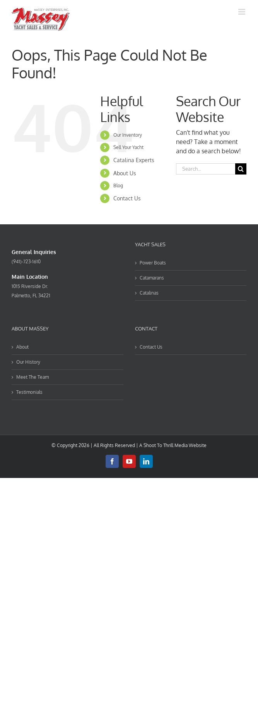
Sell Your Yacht (128, 147)
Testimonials (29, 392)
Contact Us (127, 198)
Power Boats (153, 263)
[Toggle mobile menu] (242, 12)
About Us (124, 173)
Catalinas (149, 293)
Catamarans (152, 278)
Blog (118, 185)
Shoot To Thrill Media (166, 445)
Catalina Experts (133, 160)
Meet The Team (32, 377)
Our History (28, 362)
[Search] (240, 169)
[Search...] (205, 169)
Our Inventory (127, 135)
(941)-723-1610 (26, 261)
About (22, 347)
